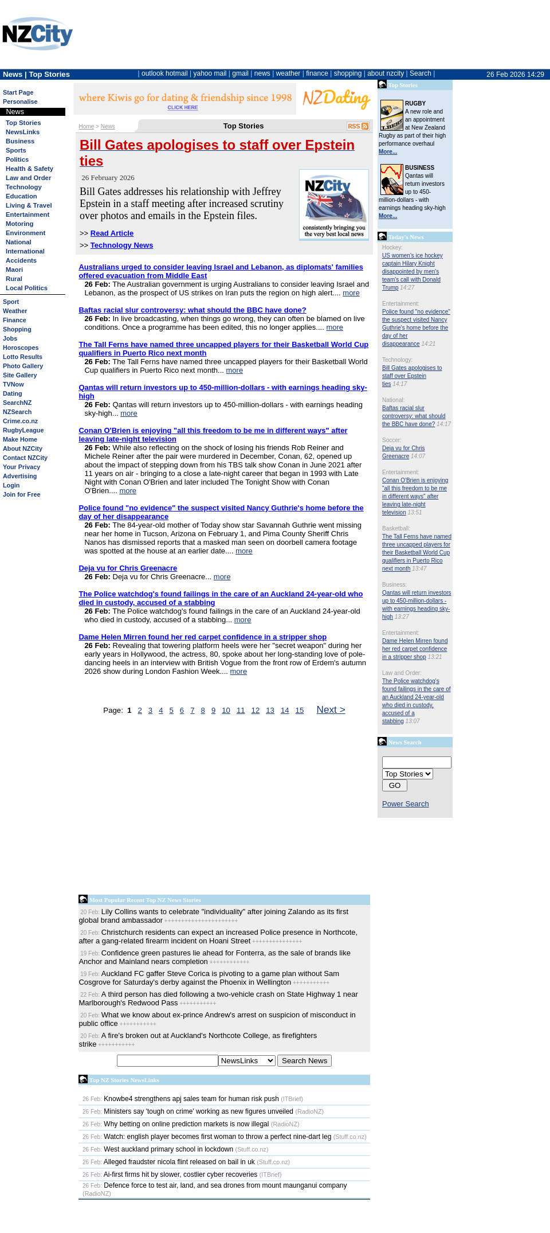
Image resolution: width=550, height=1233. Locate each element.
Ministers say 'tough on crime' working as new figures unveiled (187, 1111)
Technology (24, 187)
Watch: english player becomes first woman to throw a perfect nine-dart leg (206, 1137)
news (262, 73)
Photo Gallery (23, 365)
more (351, 292)
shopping (348, 73)
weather (288, 73)
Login (11, 485)
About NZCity (22, 448)
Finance (14, 320)
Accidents (21, 260)
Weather (15, 310)
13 (270, 710)
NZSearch (17, 411)
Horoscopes (20, 347)
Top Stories (23, 122)
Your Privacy (21, 466)
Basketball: (396, 528)
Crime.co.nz (20, 420)
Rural (14, 278)
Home (87, 126)
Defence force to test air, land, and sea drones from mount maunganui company (214, 1185)
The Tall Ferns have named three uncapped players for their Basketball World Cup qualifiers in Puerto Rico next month (416, 552)
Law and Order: (402, 673)
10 (226, 710)
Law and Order (28, 177)
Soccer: (392, 440)
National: (393, 400)
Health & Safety (29, 168)
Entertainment (27, 214)
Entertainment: (400, 304)
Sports (16, 150)
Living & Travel (29, 205)
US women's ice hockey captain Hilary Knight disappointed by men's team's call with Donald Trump (412, 271)
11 (241, 710)
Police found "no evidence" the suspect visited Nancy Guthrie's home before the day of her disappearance (416, 328)
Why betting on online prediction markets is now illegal (175, 1124)
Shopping (17, 329)
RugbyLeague (23, 430)
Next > (331, 709)
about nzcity (385, 73)
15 (300, 710)
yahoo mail (210, 73)
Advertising (20, 476)
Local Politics (27, 287)
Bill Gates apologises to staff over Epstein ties (412, 376)
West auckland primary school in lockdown (157, 1149)
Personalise (20, 101)
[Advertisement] (153, 807)
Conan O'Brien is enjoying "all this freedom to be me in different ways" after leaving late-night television (415, 496)
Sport (11, 301)
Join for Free (21, 494)
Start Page (18, 92)
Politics (17, 159)
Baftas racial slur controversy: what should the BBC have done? (414, 416)
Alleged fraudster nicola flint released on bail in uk (168, 1162)
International (25, 251)
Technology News (122, 245)
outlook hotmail (165, 73)
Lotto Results (22, 356)
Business (20, 141)
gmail (240, 73)
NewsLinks (23, 131)
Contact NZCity (25, 457)
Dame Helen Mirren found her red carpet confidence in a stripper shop (415, 649)
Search (420, 73)
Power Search (405, 803)
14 (285, 710)
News (108, 126)
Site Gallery (20, 375)
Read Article (112, 233)
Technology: (397, 360)
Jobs (10, 338)
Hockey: (392, 247)
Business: (394, 585)
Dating (12, 393)
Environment (25, 232)
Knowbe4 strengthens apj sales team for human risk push (180, 1099)
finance (317, 73)
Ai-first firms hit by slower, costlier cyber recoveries (169, 1174)
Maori (14, 269)
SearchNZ (17, 402)
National (19, 242)
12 (256, 710)
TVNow (13, 384)
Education (21, 196)
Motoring (19, 223)
